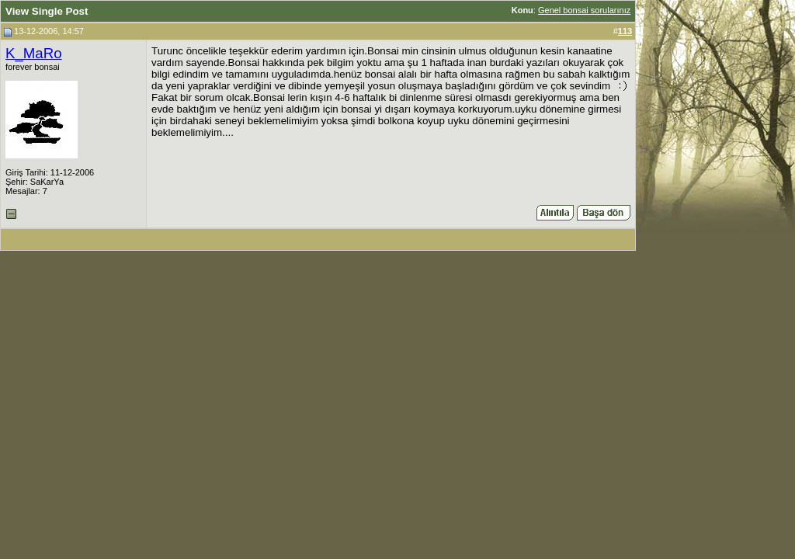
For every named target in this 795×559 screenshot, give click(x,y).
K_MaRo (33, 53)
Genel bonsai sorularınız (584, 10)
